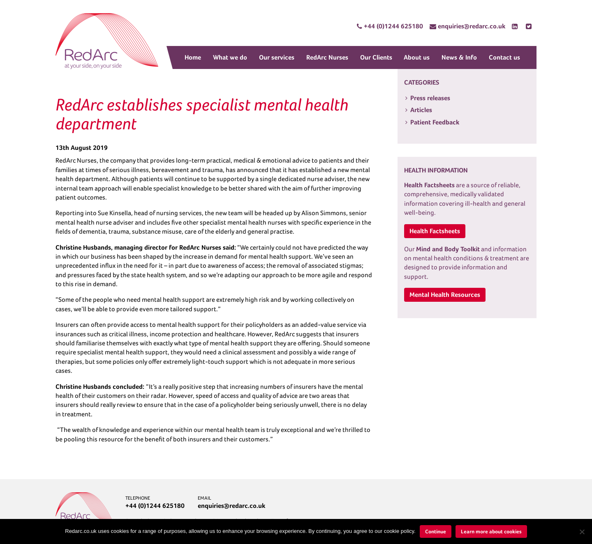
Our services (276, 57)
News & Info (459, 57)
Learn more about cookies (491, 531)
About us (417, 57)
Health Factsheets (434, 231)
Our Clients (376, 57)
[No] (582, 532)
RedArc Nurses (327, 57)
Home (193, 57)
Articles (421, 110)
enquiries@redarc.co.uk (231, 506)
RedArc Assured (107, 41)
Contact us (504, 57)
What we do (230, 57)
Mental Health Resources (444, 294)
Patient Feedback (434, 122)
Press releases (430, 98)
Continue (435, 531)
